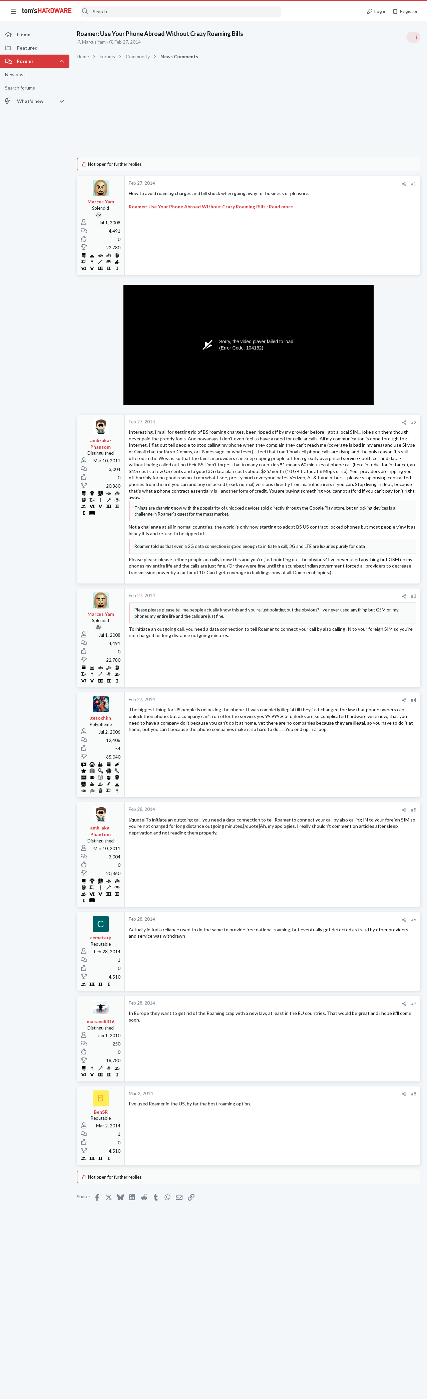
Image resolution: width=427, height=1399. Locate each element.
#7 (307, 1074)
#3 (307, 667)
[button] (13, 11)
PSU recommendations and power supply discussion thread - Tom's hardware (373, 470)
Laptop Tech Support (353, 817)
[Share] (297, 184)
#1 (307, 183)
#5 (307, 880)
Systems (340, 843)
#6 (307, 990)
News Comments (348, 412)
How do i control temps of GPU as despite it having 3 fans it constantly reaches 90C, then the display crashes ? (375, 567)
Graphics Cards (347, 592)
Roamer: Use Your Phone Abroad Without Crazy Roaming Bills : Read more (211, 206)
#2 (307, 422)
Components (345, 746)
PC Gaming (343, 451)
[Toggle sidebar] (413, 37)
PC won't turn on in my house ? (374, 830)
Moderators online (344, 957)
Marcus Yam (94, 42)
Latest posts (336, 712)
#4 (307, 771)
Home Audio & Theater (354, 908)
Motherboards (346, 875)
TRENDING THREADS (342, 360)
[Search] (181, 11)
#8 (307, 1164)
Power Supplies (347, 496)
